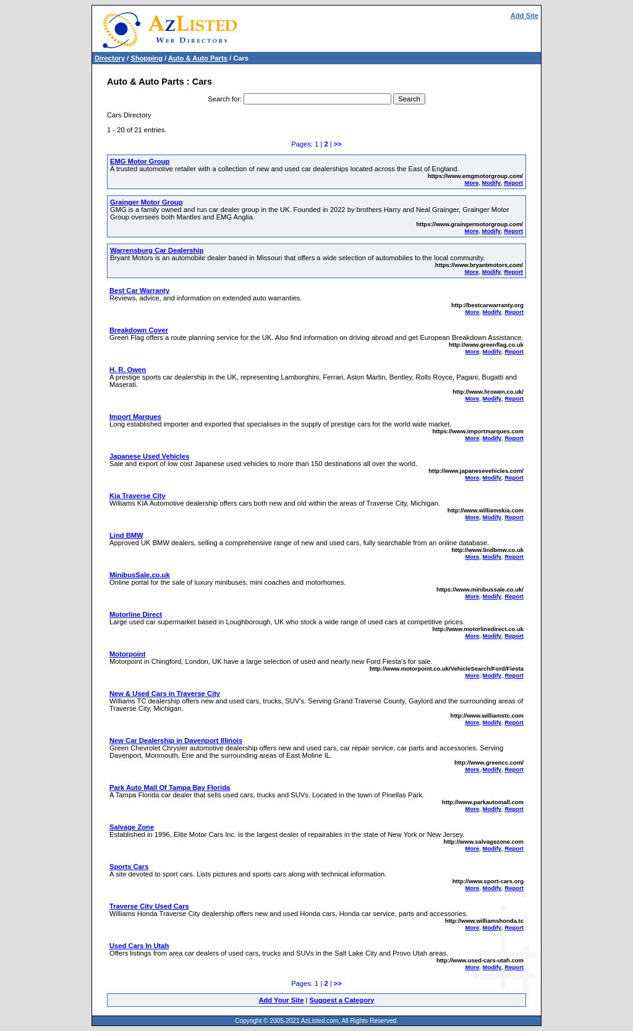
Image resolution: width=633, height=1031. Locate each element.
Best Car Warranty (139, 290)
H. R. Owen (127, 369)
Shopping (146, 58)
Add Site (524, 15)
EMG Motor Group (139, 161)
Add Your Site (281, 1000)
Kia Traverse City (137, 495)
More (472, 182)
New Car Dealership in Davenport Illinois (175, 740)
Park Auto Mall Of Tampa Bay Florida (169, 787)
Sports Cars (128, 866)
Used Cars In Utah (139, 945)
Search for (224, 99)
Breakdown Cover (138, 330)
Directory (110, 58)
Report (513, 182)
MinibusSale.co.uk (139, 575)
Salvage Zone (131, 827)
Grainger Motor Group (146, 202)
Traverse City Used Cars (149, 906)
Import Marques (135, 416)
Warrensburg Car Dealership (156, 250)
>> (338, 144)
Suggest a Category (341, 1000)
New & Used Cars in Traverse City (164, 693)
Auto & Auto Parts (197, 58)
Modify (491, 182)
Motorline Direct (135, 614)
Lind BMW (126, 535)
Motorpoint (127, 654)
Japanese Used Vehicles (149, 456)
